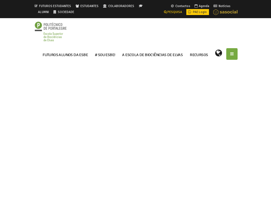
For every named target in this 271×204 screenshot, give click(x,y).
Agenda (201, 6)
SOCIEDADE (66, 12)
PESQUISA (173, 12)
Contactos (180, 6)
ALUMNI (43, 12)
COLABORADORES (121, 6)
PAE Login (197, 12)
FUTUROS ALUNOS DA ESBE (65, 54)
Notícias (222, 6)
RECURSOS (199, 54)
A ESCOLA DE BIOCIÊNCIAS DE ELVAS (152, 54)
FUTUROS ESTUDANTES (55, 6)
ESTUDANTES (89, 6)
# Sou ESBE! (105, 54)
